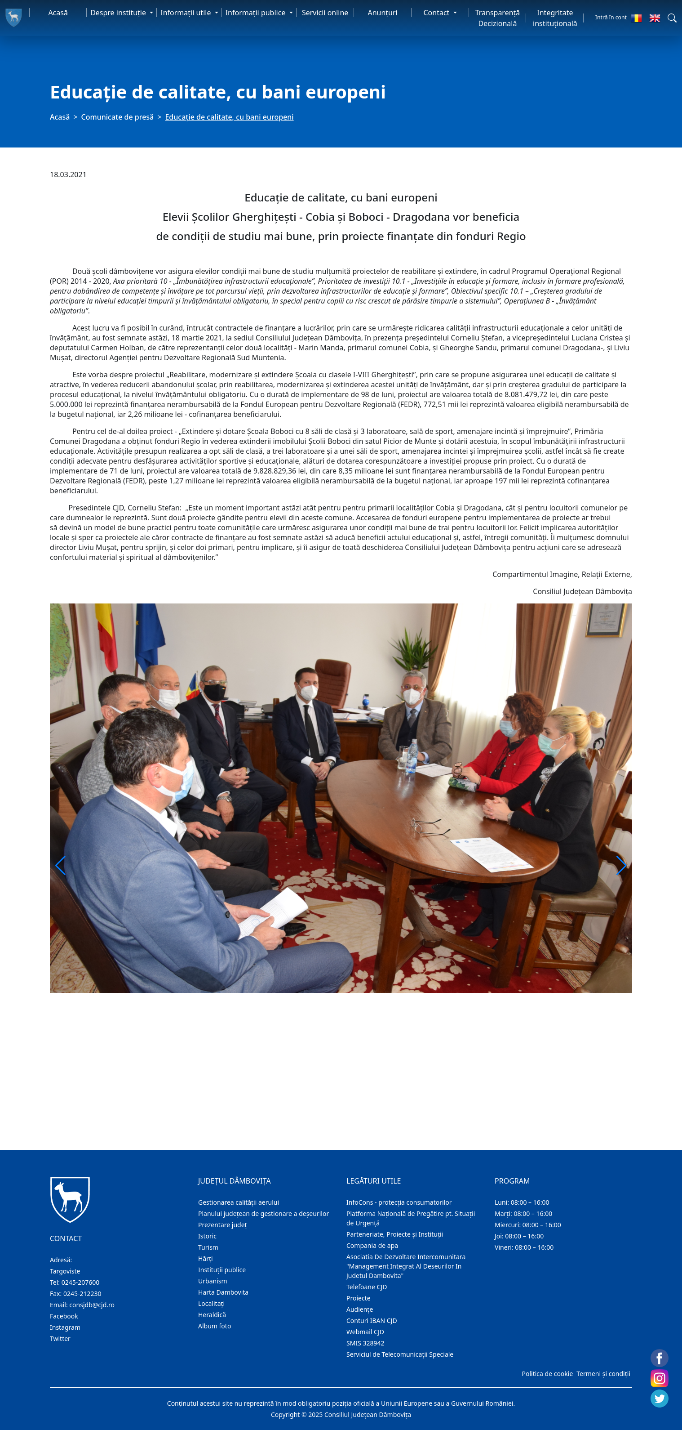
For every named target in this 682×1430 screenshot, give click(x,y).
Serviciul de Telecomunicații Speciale (399, 1354)
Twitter (60, 1338)
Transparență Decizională (497, 18)
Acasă (58, 13)
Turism (208, 1247)
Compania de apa (372, 1245)
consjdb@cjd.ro (92, 1304)
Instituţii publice (222, 1269)
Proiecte (358, 1298)
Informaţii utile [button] (186, 13)
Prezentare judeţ (222, 1224)
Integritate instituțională (555, 18)
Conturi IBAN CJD (371, 1320)
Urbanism (212, 1281)
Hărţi (205, 1258)
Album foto (214, 1326)
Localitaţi (211, 1303)
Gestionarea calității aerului (238, 1202)
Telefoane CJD (366, 1287)
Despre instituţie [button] (119, 13)
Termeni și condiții (603, 1373)
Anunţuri (382, 13)
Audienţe (359, 1309)
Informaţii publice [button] (257, 13)
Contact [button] (437, 13)
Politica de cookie (547, 1373)
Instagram (65, 1327)
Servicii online (325, 13)
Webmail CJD (365, 1331)
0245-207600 (81, 1282)
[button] (672, 17)
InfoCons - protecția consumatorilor (399, 1202)
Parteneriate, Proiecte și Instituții (394, 1234)
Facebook (64, 1316)
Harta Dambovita (223, 1292)
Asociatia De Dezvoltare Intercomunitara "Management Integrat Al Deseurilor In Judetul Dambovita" (405, 1266)
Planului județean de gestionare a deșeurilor (263, 1213)
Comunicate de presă (117, 117)
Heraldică (212, 1314)
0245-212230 (82, 1293)
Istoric (207, 1236)
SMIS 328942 (365, 1343)
